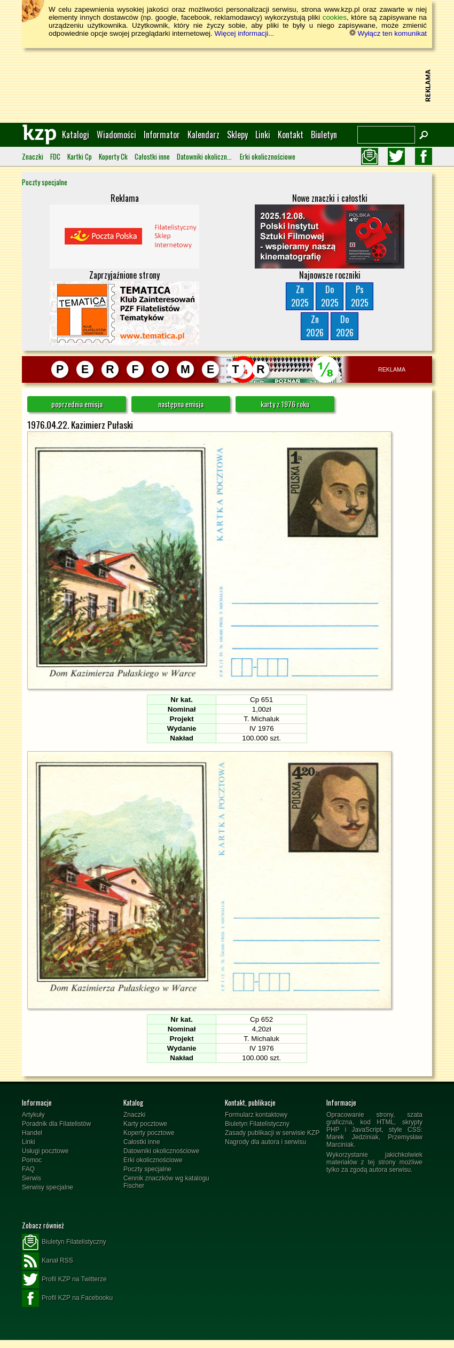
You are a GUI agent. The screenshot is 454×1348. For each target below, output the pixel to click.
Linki (262, 134)
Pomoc (32, 1160)
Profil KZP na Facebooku (67, 1298)
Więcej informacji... (244, 33)
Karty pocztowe (145, 1124)
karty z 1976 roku (285, 403)
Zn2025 (300, 296)
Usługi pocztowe (45, 1151)
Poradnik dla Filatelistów (56, 1124)
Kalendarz (203, 134)
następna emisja (180, 403)
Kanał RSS (47, 1261)
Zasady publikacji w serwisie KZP (272, 1133)
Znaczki (32, 156)
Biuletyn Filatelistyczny (257, 1124)
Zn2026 (315, 326)
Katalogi (75, 134)
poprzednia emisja (77, 403)
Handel (32, 1133)
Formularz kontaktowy (256, 1114)
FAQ (28, 1169)
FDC (55, 156)
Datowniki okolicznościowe (205, 156)
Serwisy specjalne (47, 1187)
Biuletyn (324, 134)
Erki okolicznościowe (267, 156)
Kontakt (290, 134)
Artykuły (33, 1114)
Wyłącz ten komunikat (388, 33)
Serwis (31, 1178)
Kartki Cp (79, 156)
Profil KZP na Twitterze (64, 1279)
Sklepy (237, 134)
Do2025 (330, 296)
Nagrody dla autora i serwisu (265, 1142)
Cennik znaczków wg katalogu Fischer (166, 1181)
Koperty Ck (113, 156)
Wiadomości (116, 134)
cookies (335, 17)
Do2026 (345, 326)
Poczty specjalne (44, 182)
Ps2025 (360, 296)
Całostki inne (152, 156)
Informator (162, 134)
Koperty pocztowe (148, 1133)
